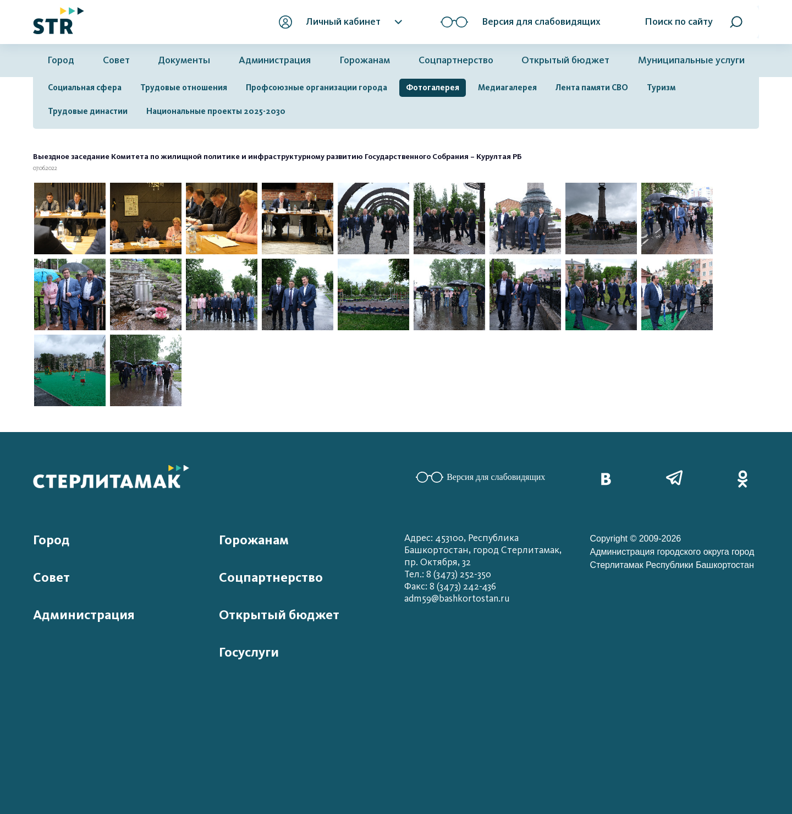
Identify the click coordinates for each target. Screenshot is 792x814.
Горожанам (364, 60)
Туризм (661, 87)
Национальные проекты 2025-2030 (215, 111)
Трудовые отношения (183, 87)
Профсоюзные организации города (316, 87)
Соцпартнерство (456, 60)
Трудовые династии (88, 111)
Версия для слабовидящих (480, 477)
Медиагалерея (507, 87)
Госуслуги (249, 652)
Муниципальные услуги (691, 60)
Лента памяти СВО (592, 87)
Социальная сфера (85, 87)
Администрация (275, 60)
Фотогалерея (432, 87)
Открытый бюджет (565, 60)
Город (60, 60)
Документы (184, 60)
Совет (116, 60)
